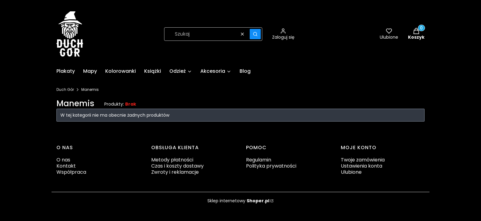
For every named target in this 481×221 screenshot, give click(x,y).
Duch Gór (65, 89)
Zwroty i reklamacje (175, 172)
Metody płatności (172, 159)
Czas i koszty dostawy (177, 165)
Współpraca (71, 172)
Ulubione (351, 172)
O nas (63, 159)
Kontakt (66, 165)
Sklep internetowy (238, 201)
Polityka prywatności (271, 165)
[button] (255, 34)
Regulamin (258, 159)
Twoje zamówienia (363, 159)
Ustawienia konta (361, 165)
